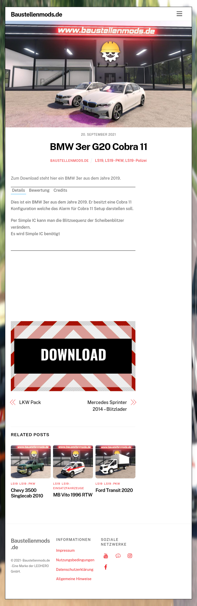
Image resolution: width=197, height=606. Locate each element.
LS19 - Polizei (136, 160)
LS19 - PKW (114, 160)
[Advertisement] (73, 286)
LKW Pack (30, 402)
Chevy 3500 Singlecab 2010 (27, 492)
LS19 (99, 160)
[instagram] (130, 555)
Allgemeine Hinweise (73, 579)
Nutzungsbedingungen (75, 560)
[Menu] (179, 14)
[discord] (118, 555)
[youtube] (106, 555)
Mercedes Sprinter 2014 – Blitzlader (107, 406)
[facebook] (106, 566)
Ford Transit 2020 (114, 490)
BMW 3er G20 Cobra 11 (98, 146)
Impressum (65, 550)
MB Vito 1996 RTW (72, 494)
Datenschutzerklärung (74, 569)
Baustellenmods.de (69, 161)
